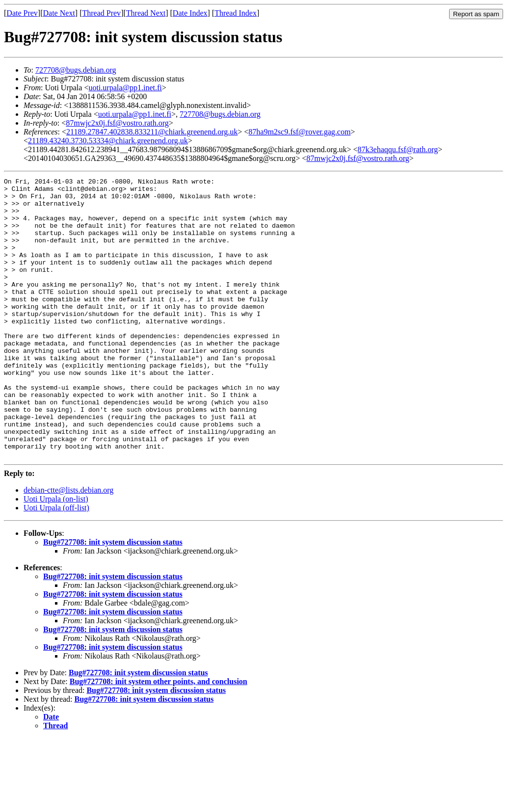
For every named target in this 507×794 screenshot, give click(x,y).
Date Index (190, 13)
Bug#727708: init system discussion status (113, 598)
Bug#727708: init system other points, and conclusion (158, 737)
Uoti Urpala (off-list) (56, 563)
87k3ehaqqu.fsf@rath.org (398, 149)
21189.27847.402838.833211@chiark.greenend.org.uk (152, 132)
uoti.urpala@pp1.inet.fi (124, 87)
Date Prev (22, 13)
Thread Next (145, 13)
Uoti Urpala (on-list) (56, 555)
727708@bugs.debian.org (75, 70)
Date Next (59, 13)
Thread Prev (101, 13)
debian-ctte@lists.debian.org (68, 546)
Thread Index (235, 13)
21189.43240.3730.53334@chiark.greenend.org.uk (108, 140)
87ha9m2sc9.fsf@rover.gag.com (299, 132)
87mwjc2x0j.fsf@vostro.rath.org (117, 123)
